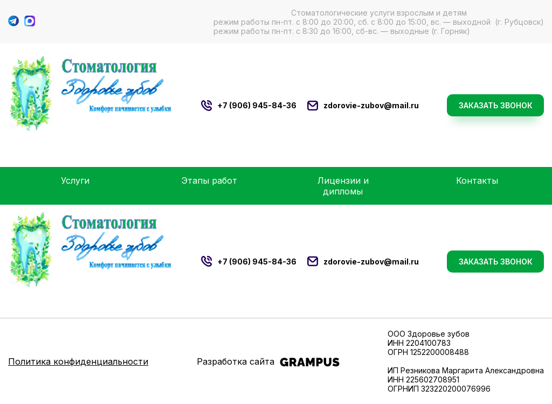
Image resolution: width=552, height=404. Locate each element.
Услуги (75, 180)
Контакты (477, 180)
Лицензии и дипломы (343, 186)
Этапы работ (209, 180)
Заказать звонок (496, 105)
